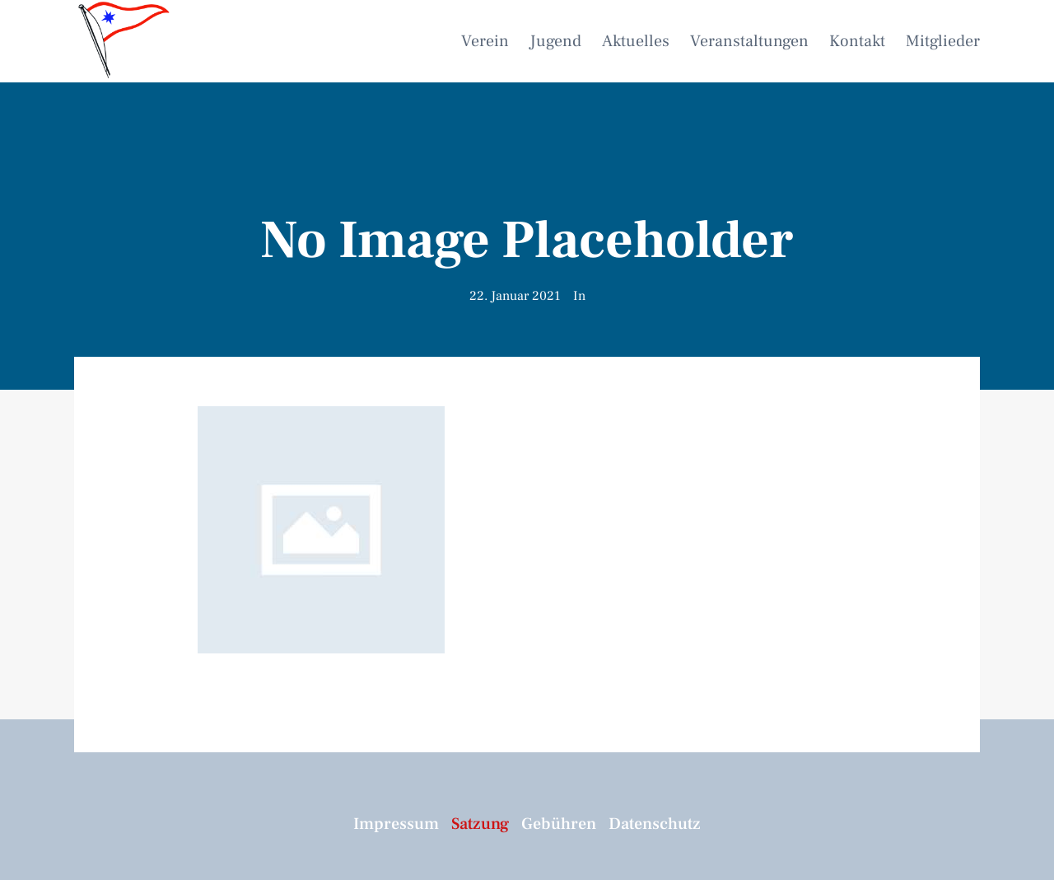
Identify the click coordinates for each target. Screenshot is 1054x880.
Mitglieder (943, 41)
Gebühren (558, 824)
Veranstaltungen (749, 41)
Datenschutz (655, 824)
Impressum (396, 824)
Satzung (480, 824)
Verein (485, 41)
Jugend (555, 41)
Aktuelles (635, 41)
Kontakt (857, 41)
